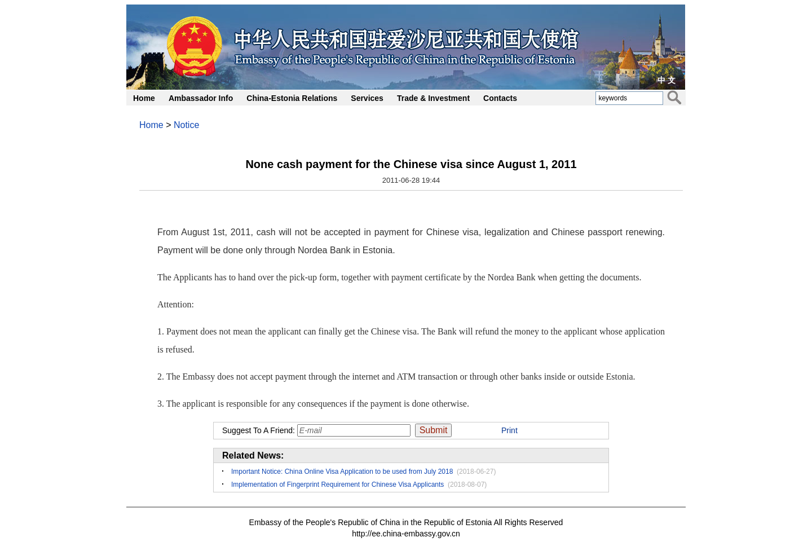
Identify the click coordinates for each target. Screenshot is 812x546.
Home (144, 98)
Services (367, 98)
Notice (186, 125)
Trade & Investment (433, 98)
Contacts (500, 98)
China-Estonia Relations (291, 98)
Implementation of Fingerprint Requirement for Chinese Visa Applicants (337, 484)
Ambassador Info (201, 98)
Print (509, 430)
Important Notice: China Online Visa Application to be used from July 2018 (342, 471)
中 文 (666, 80)
